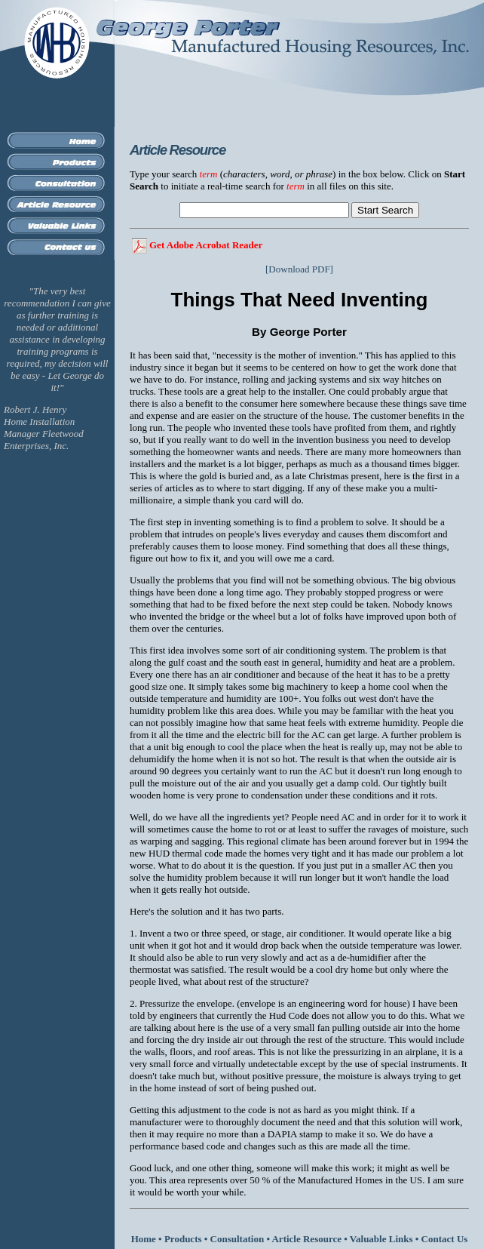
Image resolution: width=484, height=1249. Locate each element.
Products (183, 1238)
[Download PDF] (299, 269)
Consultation (237, 1238)
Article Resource (306, 1238)
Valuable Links (381, 1238)
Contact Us (444, 1238)
